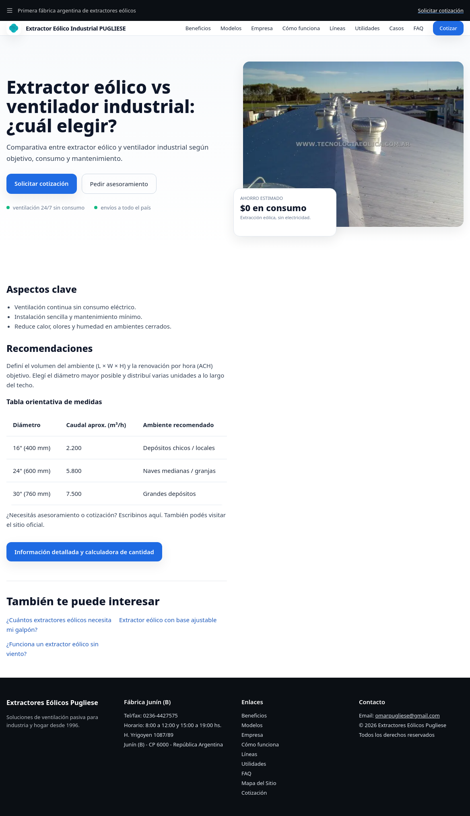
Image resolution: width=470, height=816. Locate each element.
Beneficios (198, 28)
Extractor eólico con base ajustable (167, 620)
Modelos (231, 28)
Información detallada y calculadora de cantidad (84, 552)
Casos (397, 28)
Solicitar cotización (441, 10)
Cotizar (448, 28)
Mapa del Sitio (258, 783)
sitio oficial (28, 524)
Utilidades (367, 28)
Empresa (262, 28)
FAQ (419, 28)
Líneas (337, 28)
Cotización (254, 792)
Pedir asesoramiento (119, 184)
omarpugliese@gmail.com (407, 715)
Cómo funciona (301, 28)
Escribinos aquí (140, 515)
